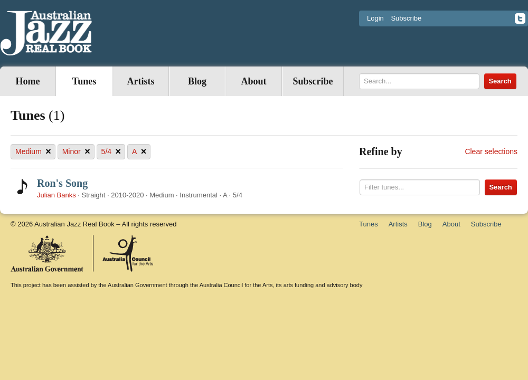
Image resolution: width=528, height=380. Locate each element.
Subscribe (406, 18)
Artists (141, 81)
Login (375, 18)
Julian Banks (56, 195)
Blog (197, 81)
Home (28, 81)
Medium (33, 151)
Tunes (84, 81)
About (253, 81)
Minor (76, 151)
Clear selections (491, 151)
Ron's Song (62, 183)
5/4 (111, 151)
